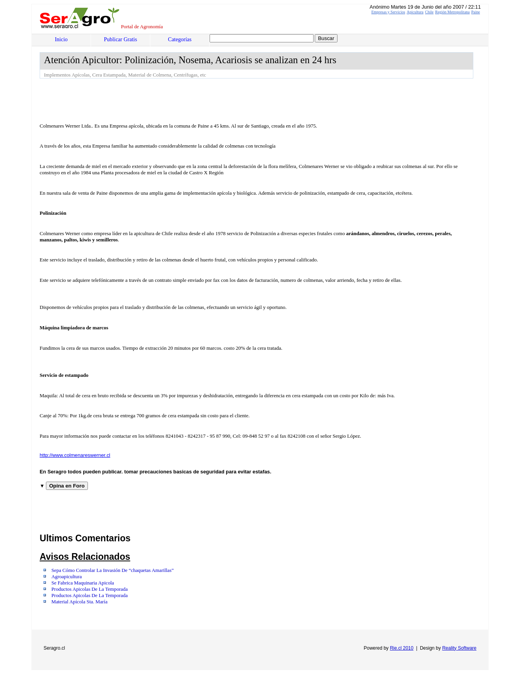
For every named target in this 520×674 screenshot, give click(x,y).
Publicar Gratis (120, 39)
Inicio (61, 39)
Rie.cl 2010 (401, 648)
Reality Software (459, 648)
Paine (475, 12)
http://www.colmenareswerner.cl (75, 455)
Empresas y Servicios (388, 12)
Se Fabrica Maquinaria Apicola (82, 583)
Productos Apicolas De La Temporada (89, 589)
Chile (429, 12)
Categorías (180, 39)
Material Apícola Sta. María (79, 602)
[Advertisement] (182, 100)
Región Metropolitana (452, 12)
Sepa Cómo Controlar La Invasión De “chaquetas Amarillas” (112, 570)
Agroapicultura (66, 576)
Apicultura (415, 12)
